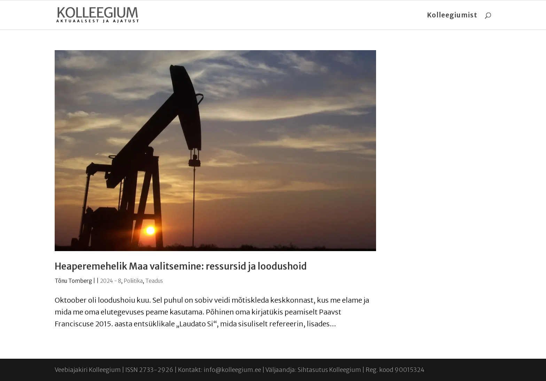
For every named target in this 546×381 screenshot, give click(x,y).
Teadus (154, 281)
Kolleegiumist (452, 16)
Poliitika (133, 281)
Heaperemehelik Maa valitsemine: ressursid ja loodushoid (181, 266)
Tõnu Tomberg (73, 281)
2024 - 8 (110, 281)
